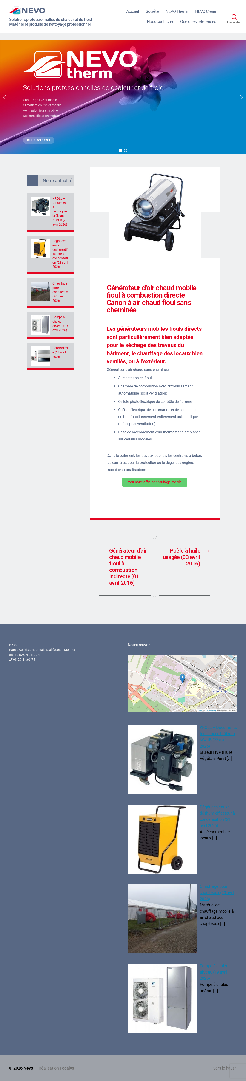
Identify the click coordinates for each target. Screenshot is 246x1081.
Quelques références (198, 21)
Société (152, 11)
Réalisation (56, 1068)
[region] (123, 97)
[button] (5, 97)
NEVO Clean (205, 11)
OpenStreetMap (210, 710)
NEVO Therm (177, 11)
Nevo (28, 1068)
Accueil (132, 11)
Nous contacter (160, 21)
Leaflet (200, 710)
